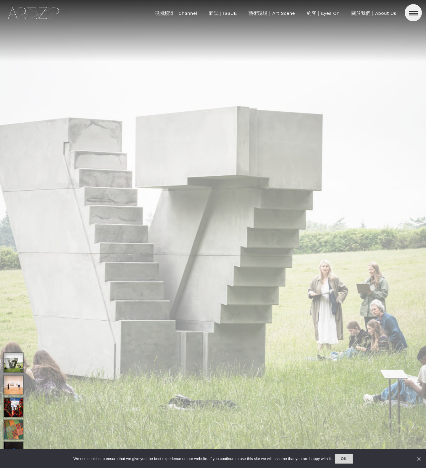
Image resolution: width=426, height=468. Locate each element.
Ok (344, 458)
